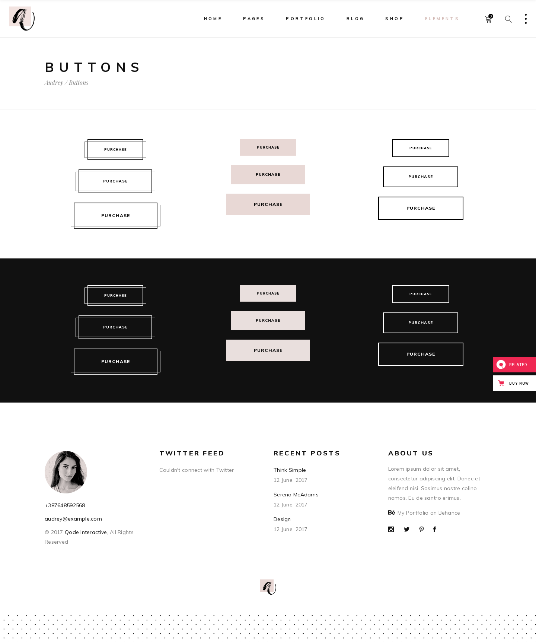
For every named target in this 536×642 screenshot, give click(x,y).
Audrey (54, 83)
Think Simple (290, 470)
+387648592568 (65, 505)
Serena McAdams (296, 494)
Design (282, 519)
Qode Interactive (85, 532)
